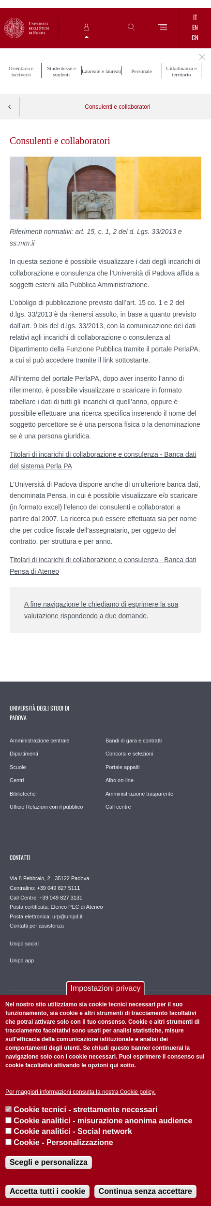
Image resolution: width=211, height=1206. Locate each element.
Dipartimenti (24, 753)
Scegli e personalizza (49, 1162)
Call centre (118, 807)
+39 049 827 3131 (60, 898)
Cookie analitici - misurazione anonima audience (103, 1121)
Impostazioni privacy (106, 988)
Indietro (9, 106)
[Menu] (163, 28)
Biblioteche (23, 794)
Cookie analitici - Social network (73, 1131)
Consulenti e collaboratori (117, 106)
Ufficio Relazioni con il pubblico (46, 807)
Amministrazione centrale (40, 740)
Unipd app (22, 960)
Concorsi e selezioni (129, 753)
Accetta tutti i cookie (47, 1191)
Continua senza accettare (145, 1191)
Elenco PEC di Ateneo (76, 907)
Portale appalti (122, 767)
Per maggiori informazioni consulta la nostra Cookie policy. (80, 1092)
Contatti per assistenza (37, 926)
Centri (17, 780)
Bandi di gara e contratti (134, 740)
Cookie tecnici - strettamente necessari (85, 1109)
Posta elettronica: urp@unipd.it (46, 916)
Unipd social (24, 943)
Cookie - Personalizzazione (63, 1142)
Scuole (18, 767)
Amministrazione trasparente (139, 794)
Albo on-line (120, 780)
